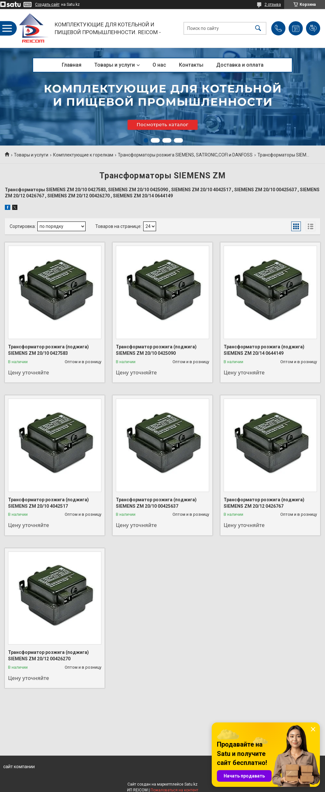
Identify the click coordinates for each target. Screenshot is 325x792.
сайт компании (19, 766)
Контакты (191, 65)
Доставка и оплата (240, 65)
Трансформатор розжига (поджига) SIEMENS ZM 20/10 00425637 (156, 503)
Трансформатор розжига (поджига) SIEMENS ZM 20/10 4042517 (48, 503)
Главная (71, 65)
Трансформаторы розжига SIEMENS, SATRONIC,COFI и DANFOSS (185, 154)
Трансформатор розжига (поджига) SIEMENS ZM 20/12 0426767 (264, 503)
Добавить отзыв (313, 28)
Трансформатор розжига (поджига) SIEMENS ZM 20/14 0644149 (264, 350)
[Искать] (258, 28)
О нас (159, 65)
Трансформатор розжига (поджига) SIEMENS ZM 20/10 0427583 (48, 350)
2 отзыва (273, 4)
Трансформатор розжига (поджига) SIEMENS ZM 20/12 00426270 (48, 655)
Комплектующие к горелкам (83, 154)
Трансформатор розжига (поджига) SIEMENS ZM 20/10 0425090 (156, 350)
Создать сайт (47, 4)
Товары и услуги (114, 65)
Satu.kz (191, 784)
